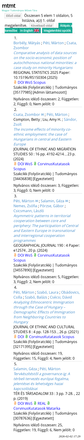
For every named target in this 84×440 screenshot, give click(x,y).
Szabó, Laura (47, 292)
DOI (21, 82)
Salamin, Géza (25, 368)
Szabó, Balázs (36, 297)
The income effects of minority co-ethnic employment (42, 137)
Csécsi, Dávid (61, 297)
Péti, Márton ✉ (25, 200)
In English (29, 31)
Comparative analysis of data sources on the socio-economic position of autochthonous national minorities (45, 60)
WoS (29, 82)
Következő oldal (41, 26)
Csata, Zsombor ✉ (28, 114)
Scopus (39, 82)
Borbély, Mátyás (26, 42)
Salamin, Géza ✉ (54, 200)
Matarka (53, 408)
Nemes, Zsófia (25, 205)
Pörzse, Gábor (52, 205)
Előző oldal (13, 16)
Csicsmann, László (28, 210)
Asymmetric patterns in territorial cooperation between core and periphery (45, 228)
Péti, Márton (53, 42)
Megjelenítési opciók (57, 31)
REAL (42, 403)
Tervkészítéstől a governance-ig (41, 381)
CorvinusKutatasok (54, 163)
